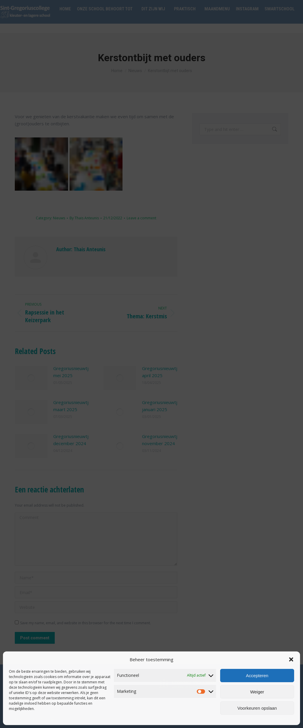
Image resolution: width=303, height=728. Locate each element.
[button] (291, 659)
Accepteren (257, 675)
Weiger (257, 691)
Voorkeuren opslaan (257, 708)
